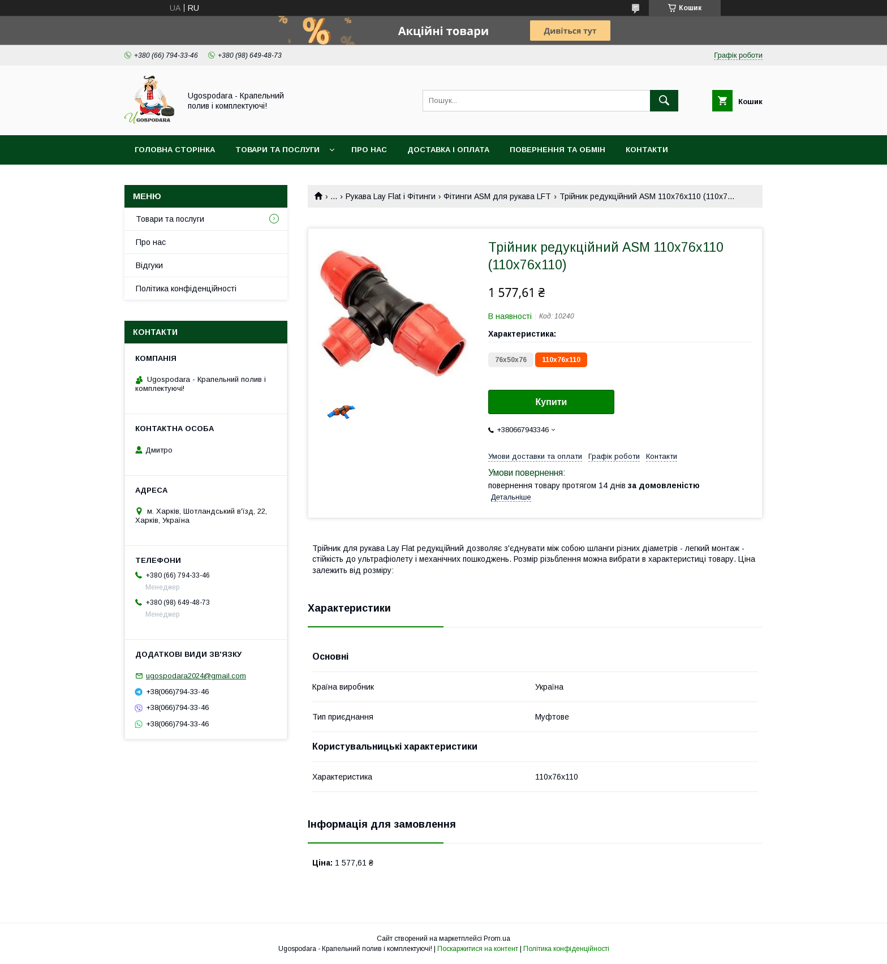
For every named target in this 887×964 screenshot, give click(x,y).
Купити (551, 402)
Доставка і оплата (448, 149)
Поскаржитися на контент (477, 949)
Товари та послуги (277, 149)
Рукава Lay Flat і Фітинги (391, 196)
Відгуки (149, 265)
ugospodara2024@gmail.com (196, 676)
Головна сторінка (175, 149)
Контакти (647, 149)
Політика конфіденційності (186, 288)
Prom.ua (497, 939)
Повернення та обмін (557, 149)
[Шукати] (664, 100)
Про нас (369, 149)
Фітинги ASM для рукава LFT (497, 196)
